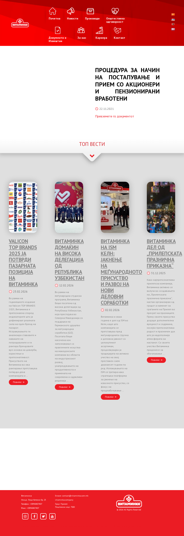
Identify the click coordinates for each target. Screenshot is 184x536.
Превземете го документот (114, 116)
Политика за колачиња (75, 526)
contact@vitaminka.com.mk (75, 495)
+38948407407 (36, 504)
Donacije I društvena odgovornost (118, 526)
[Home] (129, 501)
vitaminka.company (64, 500)
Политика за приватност (38, 526)
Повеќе (17, 382)
